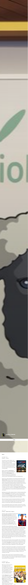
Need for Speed (4, 479)
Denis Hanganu (9, 472)
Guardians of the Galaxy (8, 514)
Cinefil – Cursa (5, 458)
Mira (6, 580)
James (25, 513)
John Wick (9, 542)
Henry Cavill (11, 522)
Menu (14, 439)
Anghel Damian (11, 470)
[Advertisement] (14, 446)
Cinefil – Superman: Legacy (8, 511)
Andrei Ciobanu (10, 434)
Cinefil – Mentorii (6, 562)
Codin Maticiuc (7, 493)
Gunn (3, 514)
